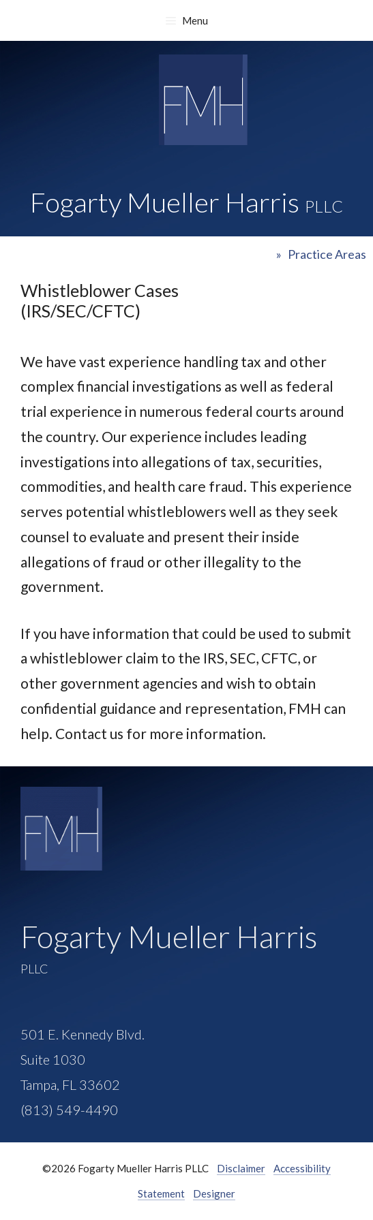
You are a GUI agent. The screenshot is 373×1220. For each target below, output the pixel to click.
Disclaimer (241, 1168)
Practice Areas (327, 254)
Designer (214, 1193)
